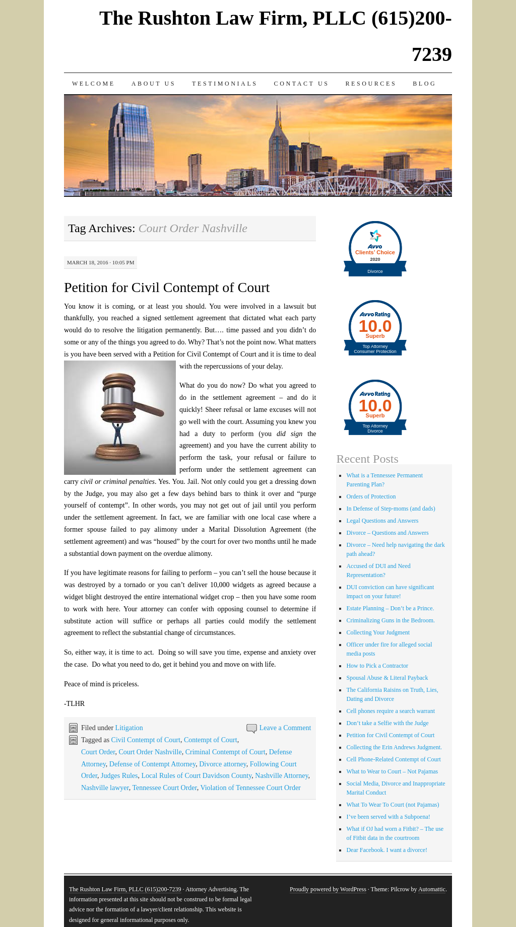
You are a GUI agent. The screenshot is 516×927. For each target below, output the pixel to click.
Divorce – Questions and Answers (387, 532)
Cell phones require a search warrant (390, 711)
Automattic (431, 889)
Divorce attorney (222, 764)
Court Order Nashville (149, 752)
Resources (371, 83)
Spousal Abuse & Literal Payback (387, 677)
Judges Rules (119, 775)
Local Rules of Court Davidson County (197, 775)
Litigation (129, 728)
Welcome (93, 83)
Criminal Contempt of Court (225, 752)
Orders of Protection (371, 496)
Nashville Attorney (281, 775)
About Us (154, 83)
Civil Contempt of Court (145, 740)
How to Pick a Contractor (377, 665)
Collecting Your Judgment (378, 632)
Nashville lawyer (105, 788)
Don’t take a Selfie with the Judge (387, 723)
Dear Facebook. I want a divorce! (386, 849)
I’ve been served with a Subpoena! (388, 816)
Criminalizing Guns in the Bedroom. (390, 620)
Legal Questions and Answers (382, 520)
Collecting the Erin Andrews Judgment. (394, 747)
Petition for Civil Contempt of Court (167, 287)
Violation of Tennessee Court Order (250, 788)
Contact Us (302, 83)
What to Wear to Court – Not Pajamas (392, 771)
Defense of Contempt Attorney (152, 764)
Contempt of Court (210, 740)
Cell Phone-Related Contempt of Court (393, 759)
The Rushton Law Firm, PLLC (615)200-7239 (125, 889)
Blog (424, 83)
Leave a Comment (285, 728)
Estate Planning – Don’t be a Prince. (390, 608)
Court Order (98, 752)
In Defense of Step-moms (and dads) (390, 508)
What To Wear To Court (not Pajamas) (392, 804)
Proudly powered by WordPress (328, 889)
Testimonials (225, 83)
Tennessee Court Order (164, 788)
